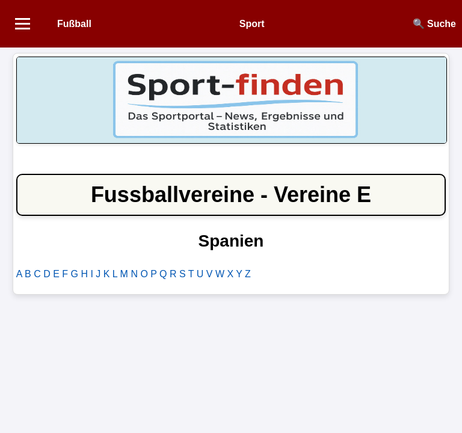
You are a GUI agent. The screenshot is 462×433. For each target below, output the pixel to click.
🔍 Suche (434, 24)
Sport (252, 24)
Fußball (74, 24)
